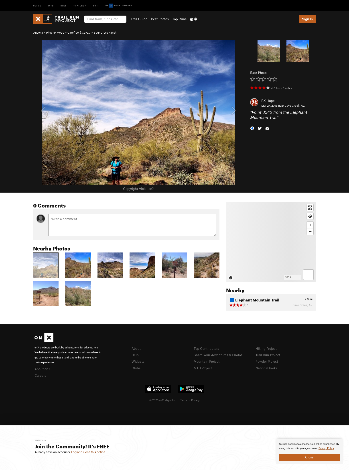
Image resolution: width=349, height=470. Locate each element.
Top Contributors (206, 348)
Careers (40, 375)
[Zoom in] (310, 225)
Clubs (136, 368)
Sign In (307, 19)
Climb (37, 5)
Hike (64, 5)
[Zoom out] (310, 231)
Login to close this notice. (88, 452)
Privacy (195, 400)
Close (309, 457)
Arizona (38, 32)
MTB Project (203, 368)
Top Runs (179, 19)
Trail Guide (139, 19)
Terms (183, 400)
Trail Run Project (268, 355)
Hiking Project (266, 348)
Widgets (138, 361)
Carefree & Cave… (79, 32)
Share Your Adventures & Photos (218, 355)
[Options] (308, 275)
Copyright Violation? (138, 189)
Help (135, 355)
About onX (42, 369)
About (136, 348)
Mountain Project (206, 361)
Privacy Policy (326, 448)
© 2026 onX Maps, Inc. (163, 400)
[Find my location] (310, 216)
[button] (252, 127)
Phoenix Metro (55, 32)
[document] (309, 451)
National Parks (266, 368)
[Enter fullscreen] (310, 207)
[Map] (271, 242)
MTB (51, 5)
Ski (95, 5)
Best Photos (160, 19)
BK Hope (268, 101)
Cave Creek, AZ (295, 105)
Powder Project (267, 361)
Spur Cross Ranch (105, 32)
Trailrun (80, 5)
